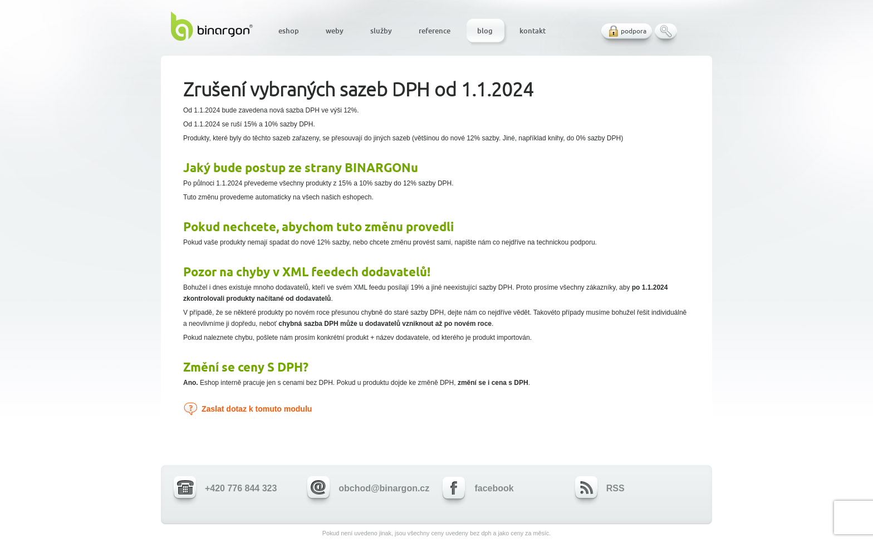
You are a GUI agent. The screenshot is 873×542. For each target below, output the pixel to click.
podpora (633, 31)
